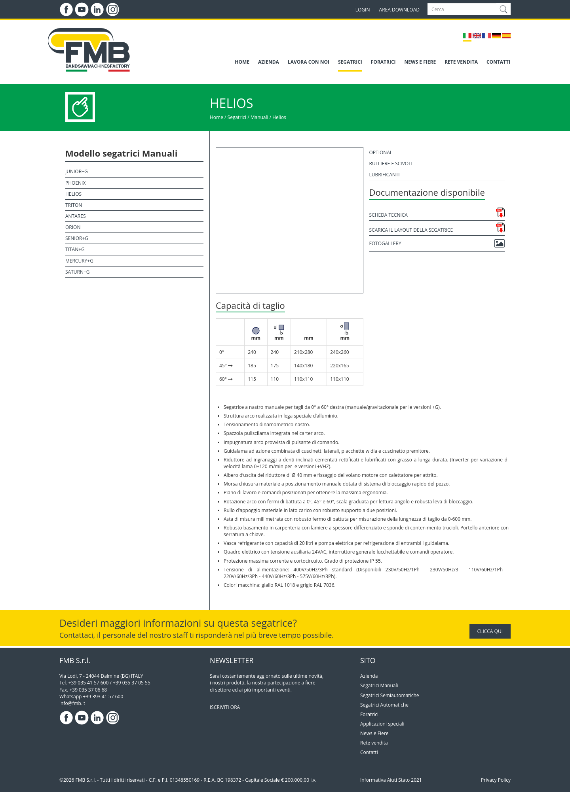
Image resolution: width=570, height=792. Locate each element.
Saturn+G (77, 271)
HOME (242, 62)
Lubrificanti (384, 174)
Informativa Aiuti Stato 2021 (391, 780)
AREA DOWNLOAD (399, 9)
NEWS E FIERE (420, 62)
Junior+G (76, 171)
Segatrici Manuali (379, 685)
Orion (72, 227)
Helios (279, 117)
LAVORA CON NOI (308, 62)
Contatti (369, 752)
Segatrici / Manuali (248, 117)
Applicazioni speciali (382, 723)
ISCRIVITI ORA (225, 707)
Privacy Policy (496, 780)
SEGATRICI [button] (350, 62)
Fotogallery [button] (437, 244)
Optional (381, 152)
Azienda (369, 676)
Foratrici (369, 714)
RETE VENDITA (461, 62)
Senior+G (76, 238)
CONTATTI (498, 62)
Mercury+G (79, 260)
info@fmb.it (72, 703)
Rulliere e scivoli (390, 163)
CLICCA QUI (490, 631)
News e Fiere (374, 733)
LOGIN (362, 9)
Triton (73, 205)
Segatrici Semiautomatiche (389, 695)
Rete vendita (374, 742)
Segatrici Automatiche (384, 704)
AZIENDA (268, 62)
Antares (75, 216)
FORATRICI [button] (383, 62)
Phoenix (75, 183)
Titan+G (75, 249)
